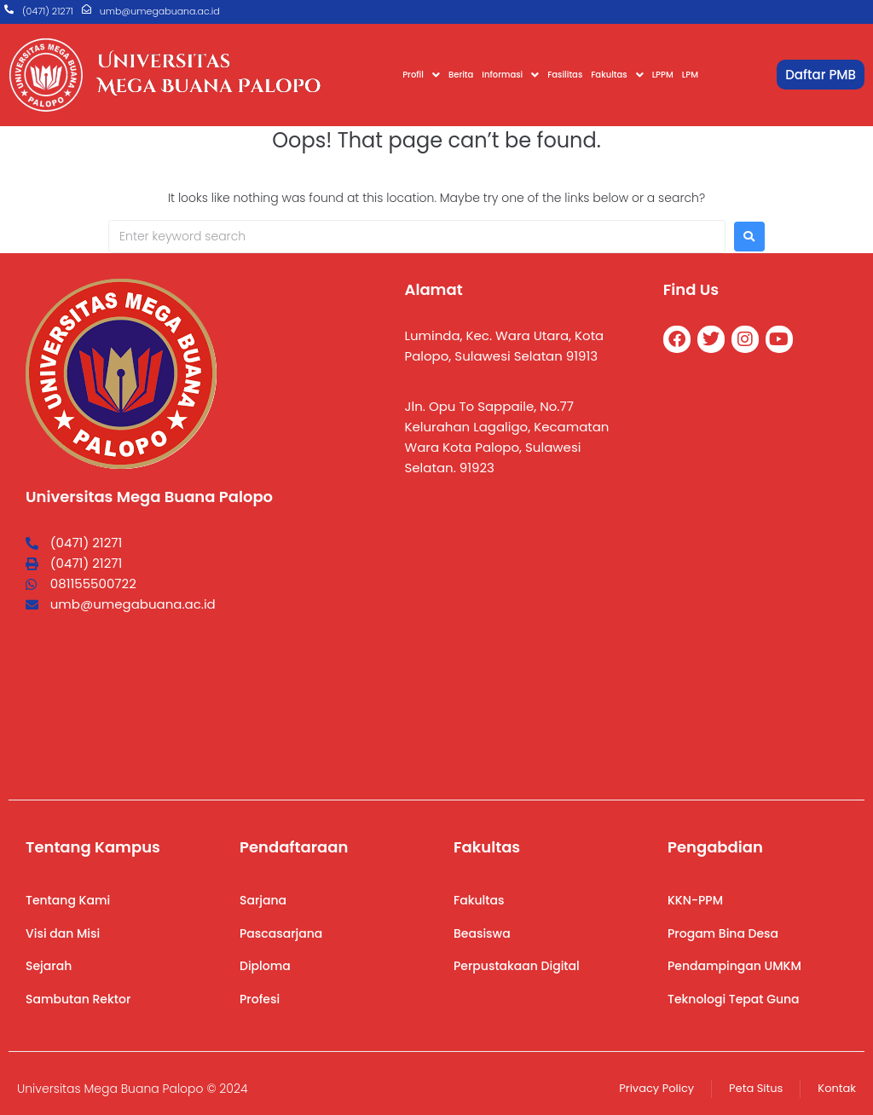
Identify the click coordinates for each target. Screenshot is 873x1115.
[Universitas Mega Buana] (517, 636)
